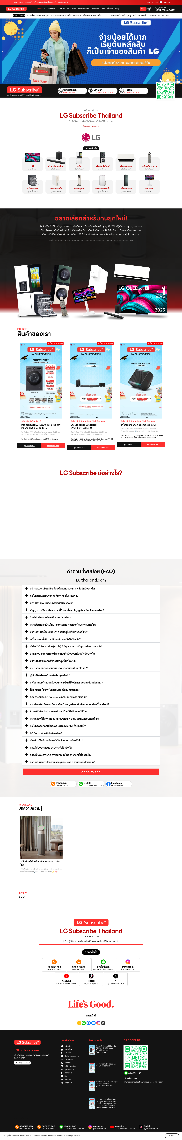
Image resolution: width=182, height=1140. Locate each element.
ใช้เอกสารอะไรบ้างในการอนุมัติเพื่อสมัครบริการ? (55, 690)
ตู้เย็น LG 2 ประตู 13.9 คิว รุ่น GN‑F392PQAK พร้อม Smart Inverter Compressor (106, 1049)
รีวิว (103, 8)
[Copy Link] (79, 1023)
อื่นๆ (117, 8)
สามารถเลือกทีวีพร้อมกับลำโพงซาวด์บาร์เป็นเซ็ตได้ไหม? (59, 668)
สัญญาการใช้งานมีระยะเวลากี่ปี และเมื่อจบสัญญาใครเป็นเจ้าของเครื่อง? (67, 610)
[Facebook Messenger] (93, 1023)
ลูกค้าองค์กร (95, 8)
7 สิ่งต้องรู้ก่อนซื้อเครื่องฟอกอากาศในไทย (40, 863)
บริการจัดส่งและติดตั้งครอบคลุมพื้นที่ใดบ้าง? (53, 661)
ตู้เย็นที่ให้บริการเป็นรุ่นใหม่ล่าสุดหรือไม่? (50, 675)
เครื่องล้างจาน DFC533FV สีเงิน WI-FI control (106, 1065)
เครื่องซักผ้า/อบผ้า (102, 166)
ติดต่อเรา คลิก (70, 89)
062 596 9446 (78, 969)
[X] (103, 1023)
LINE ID (98, 89)
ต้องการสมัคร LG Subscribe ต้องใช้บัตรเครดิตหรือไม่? (58, 697)
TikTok (128, 89)
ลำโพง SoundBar (56, 166)
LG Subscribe (50, 8)
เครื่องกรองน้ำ (56, 188)
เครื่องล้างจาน (32, 188)
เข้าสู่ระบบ (155, 2)
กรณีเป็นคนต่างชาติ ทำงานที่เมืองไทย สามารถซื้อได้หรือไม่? (60, 755)
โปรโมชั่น (61, 8)
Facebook (116, 783)
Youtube (66, 981)
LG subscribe (117, 786)
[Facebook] (89, 1023)
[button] (2, 51)
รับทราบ (172, 1136)
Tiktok (91, 981)
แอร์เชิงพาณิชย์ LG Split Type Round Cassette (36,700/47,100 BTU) (106, 1083)
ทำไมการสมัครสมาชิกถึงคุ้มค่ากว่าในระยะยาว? (54, 596)
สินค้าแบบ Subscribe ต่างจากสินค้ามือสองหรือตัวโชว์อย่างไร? (62, 654)
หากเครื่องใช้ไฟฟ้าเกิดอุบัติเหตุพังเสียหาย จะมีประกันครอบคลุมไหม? (64, 719)
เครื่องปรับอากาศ (126, 166)
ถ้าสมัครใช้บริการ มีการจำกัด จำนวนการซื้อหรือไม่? (56, 740)
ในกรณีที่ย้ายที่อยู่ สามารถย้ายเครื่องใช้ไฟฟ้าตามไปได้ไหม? (60, 712)
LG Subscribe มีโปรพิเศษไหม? (46, 733)
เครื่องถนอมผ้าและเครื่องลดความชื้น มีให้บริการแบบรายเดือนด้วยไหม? (66, 683)
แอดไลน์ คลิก (103, 966)
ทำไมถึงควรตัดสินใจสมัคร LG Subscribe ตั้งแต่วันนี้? (58, 726)
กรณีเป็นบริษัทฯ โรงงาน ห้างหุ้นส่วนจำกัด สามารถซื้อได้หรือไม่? (62, 762)
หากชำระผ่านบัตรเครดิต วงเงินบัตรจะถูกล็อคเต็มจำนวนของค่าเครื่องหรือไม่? (69, 704)
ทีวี (32, 166)
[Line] (84, 1023)
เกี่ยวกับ (110, 8)
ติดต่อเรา (147, 2)
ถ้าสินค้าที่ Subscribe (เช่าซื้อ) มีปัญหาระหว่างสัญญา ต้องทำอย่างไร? (66, 646)
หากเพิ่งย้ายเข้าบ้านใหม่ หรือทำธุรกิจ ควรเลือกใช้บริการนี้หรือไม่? (63, 625)
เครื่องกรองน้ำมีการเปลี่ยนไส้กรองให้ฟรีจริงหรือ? (55, 639)
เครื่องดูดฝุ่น (79, 188)
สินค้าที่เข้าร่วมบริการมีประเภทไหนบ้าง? (50, 618)
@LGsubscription (116, 983)
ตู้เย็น (79, 166)
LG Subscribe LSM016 (104, 92)
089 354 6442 (167, 10)
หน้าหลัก (39, 8)
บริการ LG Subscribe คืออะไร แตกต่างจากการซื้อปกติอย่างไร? (62, 589)
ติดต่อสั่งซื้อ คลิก (53, 445)
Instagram (128, 966)
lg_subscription (131, 92)
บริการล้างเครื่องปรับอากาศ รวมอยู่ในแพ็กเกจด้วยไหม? (58, 632)
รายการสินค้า (83, 8)
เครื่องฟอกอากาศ (149, 166)
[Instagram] (98, 1023)
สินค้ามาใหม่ (72, 8)
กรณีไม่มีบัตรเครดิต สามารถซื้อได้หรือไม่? (51, 748)
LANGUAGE (167, 2)
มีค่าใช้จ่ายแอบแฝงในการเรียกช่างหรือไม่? (51, 603)
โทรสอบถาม (162, 8)
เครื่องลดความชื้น (102, 188)
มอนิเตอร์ (149, 188)
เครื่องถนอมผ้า (126, 188)
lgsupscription (127, 969)
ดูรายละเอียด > (29, 445)
